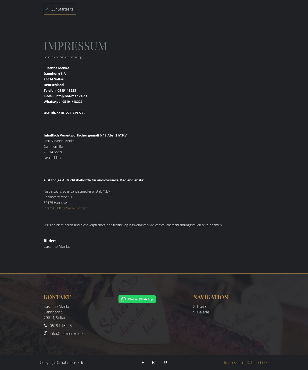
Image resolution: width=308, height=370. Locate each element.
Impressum (233, 362)
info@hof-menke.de (66, 333)
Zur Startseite (60, 9)
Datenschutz (257, 362)
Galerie (203, 312)
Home (202, 306)
